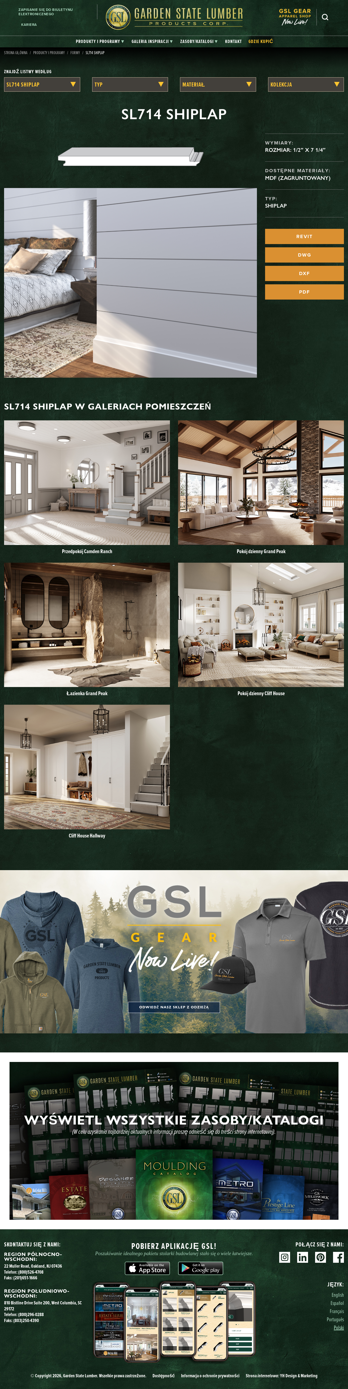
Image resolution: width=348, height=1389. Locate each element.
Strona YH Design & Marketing (282, 1375)
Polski (339, 1327)
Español (337, 1303)
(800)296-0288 (31, 1314)
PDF (304, 291)
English (338, 1294)
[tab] (100, 41)
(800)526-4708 (31, 1272)
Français (337, 1311)
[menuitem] (298, 17)
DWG (304, 254)
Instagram (284, 1257)
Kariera (29, 24)
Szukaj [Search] (325, 17)
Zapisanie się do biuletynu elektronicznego (45, 12)
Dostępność (164, 1375)
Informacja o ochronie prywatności (210, 1375)
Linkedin (302, 1257)
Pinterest (320, 1257)
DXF (304, 273)
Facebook (338, 1257)
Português (335, 1319)
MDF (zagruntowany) (298, 178)
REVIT (304, 236)
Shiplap (276, 205)
